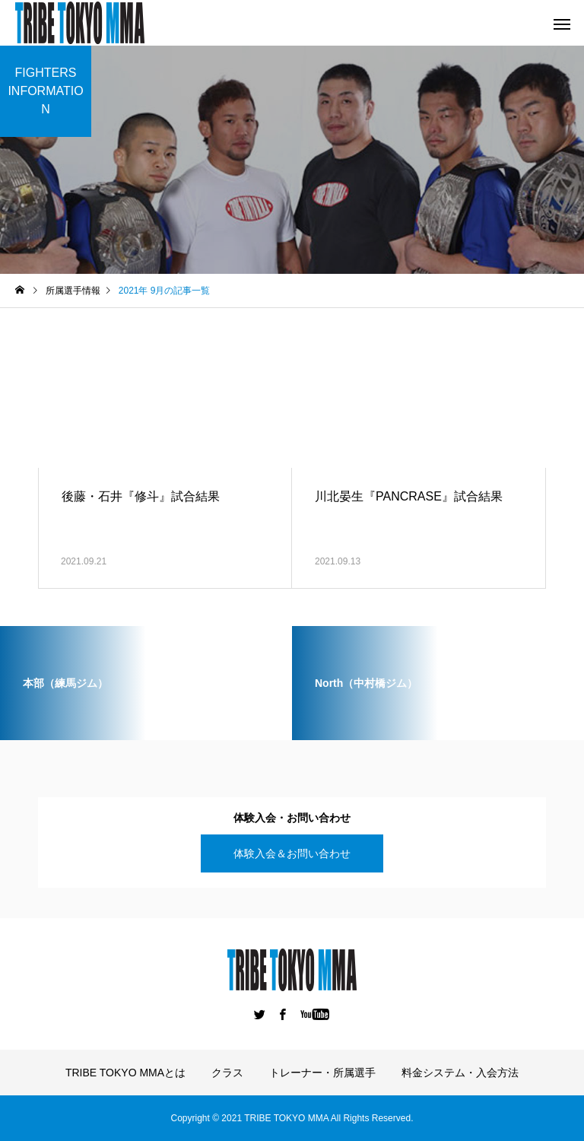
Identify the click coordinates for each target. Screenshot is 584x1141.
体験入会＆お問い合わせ (292, 853)
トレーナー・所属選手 (322, 1072)
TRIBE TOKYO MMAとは (125, 1072)
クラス (227, 1072)
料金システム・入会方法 (460, 1072)
